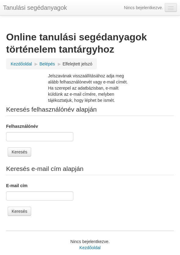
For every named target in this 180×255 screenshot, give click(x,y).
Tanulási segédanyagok (35, 7)
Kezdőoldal (90, 247)
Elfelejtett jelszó (77, 63)
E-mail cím (17, 185)
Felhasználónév (22, 126)
